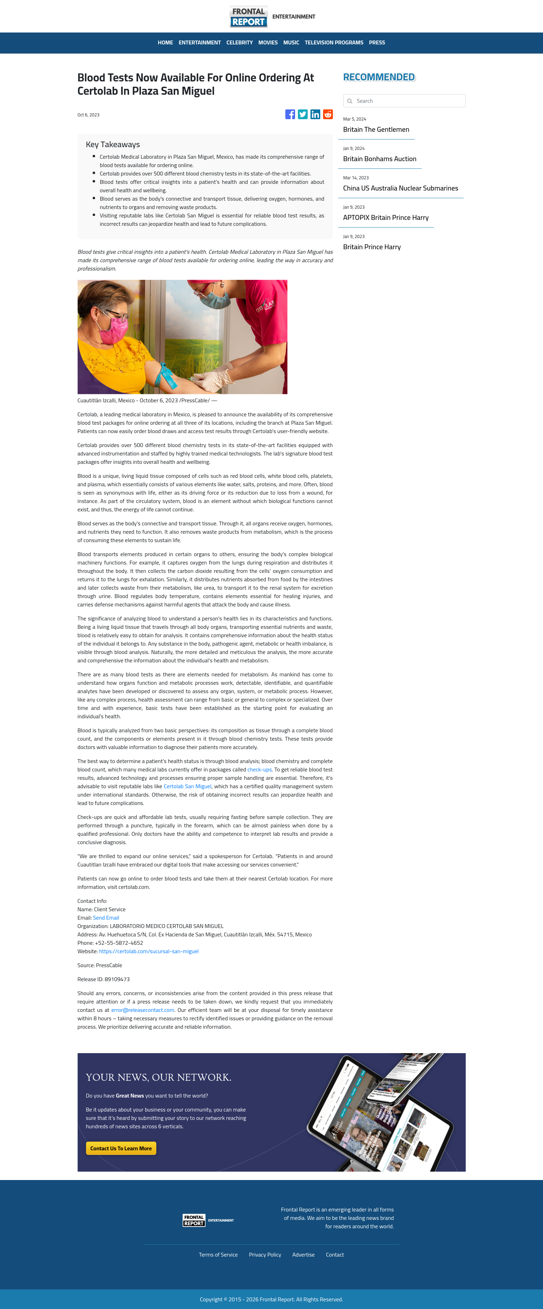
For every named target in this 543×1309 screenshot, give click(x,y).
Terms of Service (218, 1254)
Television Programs (334, 42)
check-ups (260, 769)
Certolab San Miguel (187, 786)
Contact (335, 1254)
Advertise (303, 1254)
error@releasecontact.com (143, 1010)
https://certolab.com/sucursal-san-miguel (149, 951)
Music (291, 42)
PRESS (377, 42)
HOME (165, 42)
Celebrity (240, 42)
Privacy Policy (265, 1254)
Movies (268, 42)
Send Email (106, 917)
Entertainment (200, 42)
